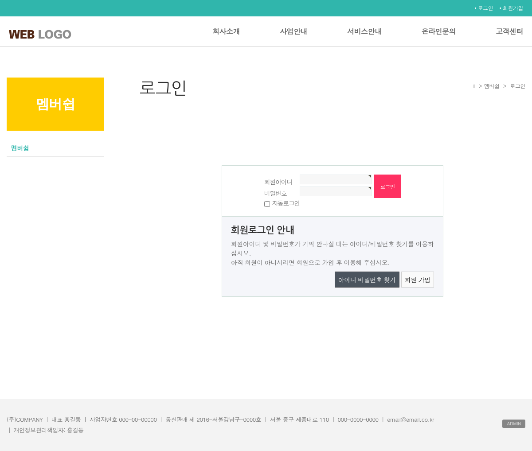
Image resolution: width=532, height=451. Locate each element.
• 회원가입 (511, 8)
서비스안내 (364, 31)
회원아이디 (278, 181)
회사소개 (226, 31)
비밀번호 (275, 193)
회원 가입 (417, 279)
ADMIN (514, 423)
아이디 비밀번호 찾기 (367, 279)
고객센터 (509, 31)
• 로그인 (483, 8)
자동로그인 (286, 202)
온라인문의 (439, 31)
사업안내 (293, 31)
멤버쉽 (20, 148)
